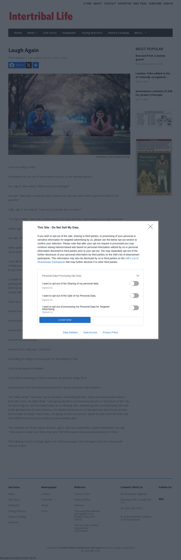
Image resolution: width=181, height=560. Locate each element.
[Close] (151, 227)
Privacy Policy (110, 332)
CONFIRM (65, 319)
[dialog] (90, 280)
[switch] (134, 283)
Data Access (90, 332)
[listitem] (90, 276)
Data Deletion (70, 332)
